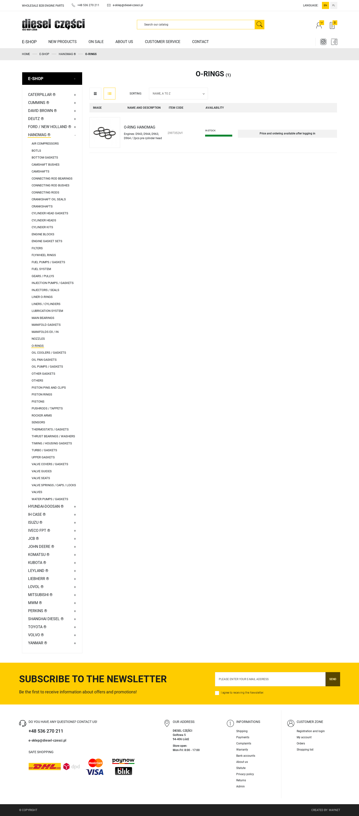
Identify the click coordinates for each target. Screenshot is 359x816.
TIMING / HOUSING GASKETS (52, 443)
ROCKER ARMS (42, 415)
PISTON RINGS (42, 394)
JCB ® (33, 538)
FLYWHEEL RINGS (44, 255)
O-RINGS (38, 346)
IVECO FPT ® (39, 530)
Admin (240, 786)
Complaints (243, 743)
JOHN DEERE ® (41, 546)
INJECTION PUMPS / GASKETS (53, 283)
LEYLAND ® (38, 570)
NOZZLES (38, 338)
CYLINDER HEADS (44, 220)
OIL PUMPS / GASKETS (47, 366)
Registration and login (311, 731)
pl (333, 5)
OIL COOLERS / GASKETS (49, 352)
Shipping (242, 731)
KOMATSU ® (39, 554)
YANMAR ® (37, 643)
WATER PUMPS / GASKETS (50, 499)
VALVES (37, 492)
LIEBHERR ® (38, 578)
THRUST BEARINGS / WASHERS (53, 436)
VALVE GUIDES (42, 471)
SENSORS (38, 422)
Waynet (334, 810)
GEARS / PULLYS (43, 276)
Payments (242, 737)
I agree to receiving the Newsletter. (242, 692)
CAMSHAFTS (40, 171)
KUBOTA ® (37, 562)
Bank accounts (245, 755)
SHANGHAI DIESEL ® (46, 619)
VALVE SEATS (41, 478)
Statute (240, 768)
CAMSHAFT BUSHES (45, 164)
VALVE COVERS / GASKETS (50, 464)
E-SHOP (35, 78)
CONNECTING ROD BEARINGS (52, 178)
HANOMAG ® (39, 135)
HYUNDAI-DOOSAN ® (46, 506)
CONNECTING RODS (45, 192)
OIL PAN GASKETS (44, 359)
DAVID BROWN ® (42, 110)
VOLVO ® (36, 635)
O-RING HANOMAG (139, 127)
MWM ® (35, 603)
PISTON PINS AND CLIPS (49, 387)
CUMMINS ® (38, 102)
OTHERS (37, 380)
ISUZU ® (35, 522)
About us (242, 762)
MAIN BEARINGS (43, 318)
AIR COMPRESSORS (45, 143)
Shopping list (305, 749)
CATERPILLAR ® (42, 94)
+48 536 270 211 (46, 731)
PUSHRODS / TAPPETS (47, 408)
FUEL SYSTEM (41, 269)
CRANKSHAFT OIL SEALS (49, 199)
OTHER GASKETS (43, 373)
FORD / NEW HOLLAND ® (49, 127)
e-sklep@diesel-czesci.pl (47, 740)
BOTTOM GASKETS (45, 157)
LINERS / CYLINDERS (46, 304)
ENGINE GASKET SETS (47, 241)
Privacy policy (245, 774)
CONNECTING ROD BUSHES (50, 185)
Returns (241, 780)
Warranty (242, 749)
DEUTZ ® (36, 118)
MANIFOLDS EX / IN (45, 332)
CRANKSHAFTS (42, 206)
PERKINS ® (37, 611)
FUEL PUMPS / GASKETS (48, 262)
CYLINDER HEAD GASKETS (50, 213)
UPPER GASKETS (43, 457)
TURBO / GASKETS (44, 450)
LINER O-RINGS (42, 297)
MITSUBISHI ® (40, 595)
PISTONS (38, 401)
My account (304, 737)
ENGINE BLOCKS (43, 234)
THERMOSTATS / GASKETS (50, 429)
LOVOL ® (36, 586)
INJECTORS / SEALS (45, 290)
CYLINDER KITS (42, 227)
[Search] (196, 24)
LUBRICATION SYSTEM (47, 311)
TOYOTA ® (37, 627)
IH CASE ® (37, 514)
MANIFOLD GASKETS (46, 324)
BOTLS (36, 150)
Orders (301, 743)
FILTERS (37, 248)
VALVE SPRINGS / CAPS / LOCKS (54, 485)
